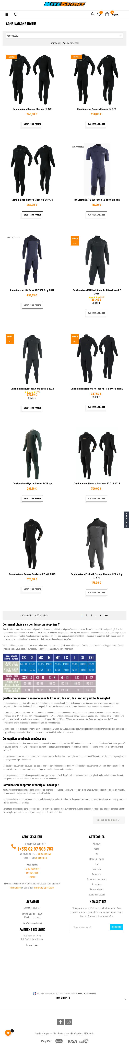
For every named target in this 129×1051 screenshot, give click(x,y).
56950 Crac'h (32, 872)
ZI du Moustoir (32, 868)
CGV (54, 1033)
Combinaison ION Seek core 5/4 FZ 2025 (32, 388)
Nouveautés (64, 35)
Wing (96, 848)
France (32, 876)
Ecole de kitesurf (97, 894)
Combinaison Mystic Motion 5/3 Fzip (32, 483)
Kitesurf (97, 843)
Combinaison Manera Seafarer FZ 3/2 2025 (97, 483)
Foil (96, 853)
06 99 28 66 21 (44, 853)
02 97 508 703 (40, 849)
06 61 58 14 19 (41, 857)
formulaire (15, 887)
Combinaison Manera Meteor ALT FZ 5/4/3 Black (97, 388)
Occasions (97, 884)
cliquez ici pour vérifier (86, 993)
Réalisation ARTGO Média (83, 1033)
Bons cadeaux (96, 889)
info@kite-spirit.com (44, 887)
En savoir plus (32, 945)
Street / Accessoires (97, 879)
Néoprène (96, 874)
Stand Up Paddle (96, 858)
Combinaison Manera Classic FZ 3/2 (32, 108)
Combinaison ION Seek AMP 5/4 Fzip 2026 (32, 290)
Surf (97, 863)
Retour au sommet (109, 820)
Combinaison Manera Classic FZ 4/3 (96, 108)
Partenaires (63, 1033)
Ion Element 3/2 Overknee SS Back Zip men (97, 199)
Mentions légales (43, 1033)
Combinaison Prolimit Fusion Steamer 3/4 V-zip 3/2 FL (97, 575)
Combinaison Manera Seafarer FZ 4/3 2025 (32, 574)
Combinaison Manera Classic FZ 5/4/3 (32, 199)
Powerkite (96, 869)
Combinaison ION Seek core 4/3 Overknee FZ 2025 (97, 291)
